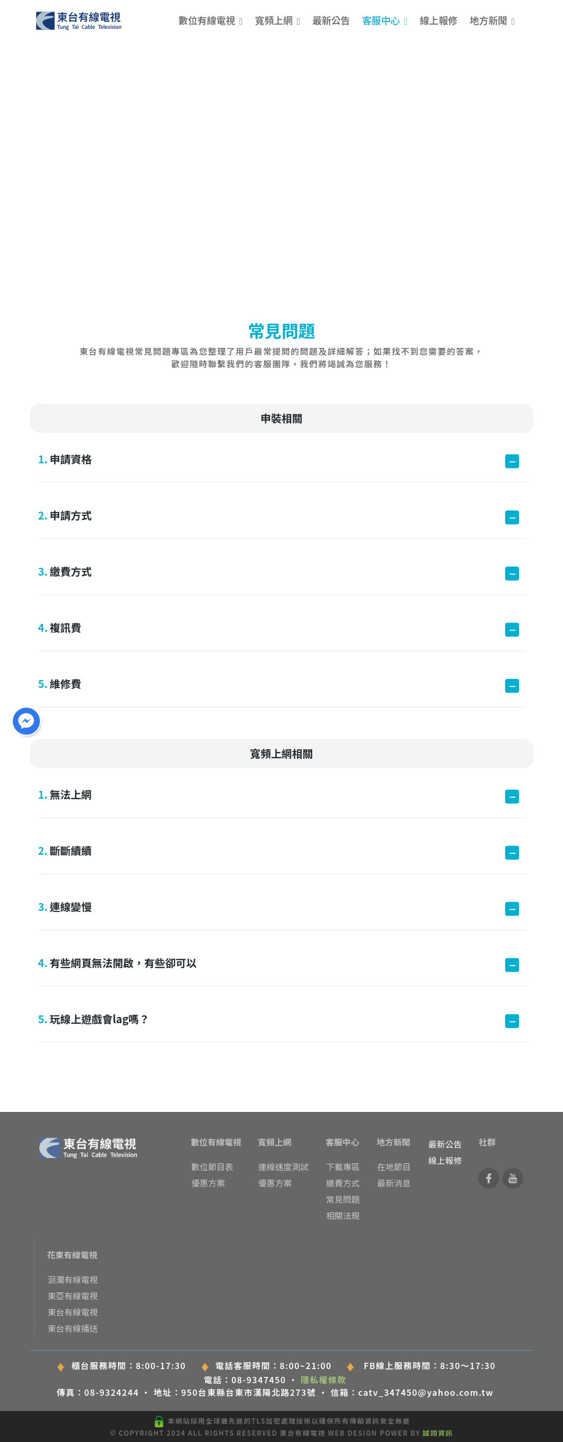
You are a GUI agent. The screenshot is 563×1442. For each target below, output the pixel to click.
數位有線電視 (206, 20)
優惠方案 (208, 1182)
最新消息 (394, 1182)
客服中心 (381, 20)
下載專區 (342, 1166)
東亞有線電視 (73, 1295)
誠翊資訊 (438, 1433)
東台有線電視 (73, 1312)
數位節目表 (212, 1166)
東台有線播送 (73, 1328)
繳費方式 (342, 1182)
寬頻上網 (274, 20)
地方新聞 (488, 20)
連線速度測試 (283, 1166)
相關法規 (342, 1215)
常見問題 (342, 1199)
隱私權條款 (324, 1379)
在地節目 (394, 1166)
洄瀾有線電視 (73, 1279)
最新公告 (331, 20)
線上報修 (439, 20)
